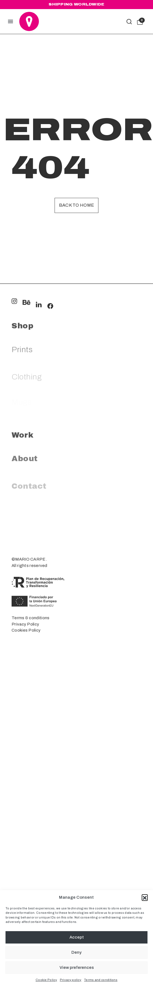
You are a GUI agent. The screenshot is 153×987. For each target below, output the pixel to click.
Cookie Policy (46, 979)
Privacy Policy (25, 684)
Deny (76, 952)
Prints (22, 422)
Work (22, 503)
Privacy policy (70, 979)
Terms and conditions (100, 979)
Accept (76, 937)
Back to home (76, 205)
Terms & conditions (30, 678)
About (25, 531)
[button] (144, 897)
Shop (22, 394)
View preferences (77, 967)
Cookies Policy (26, 690)
